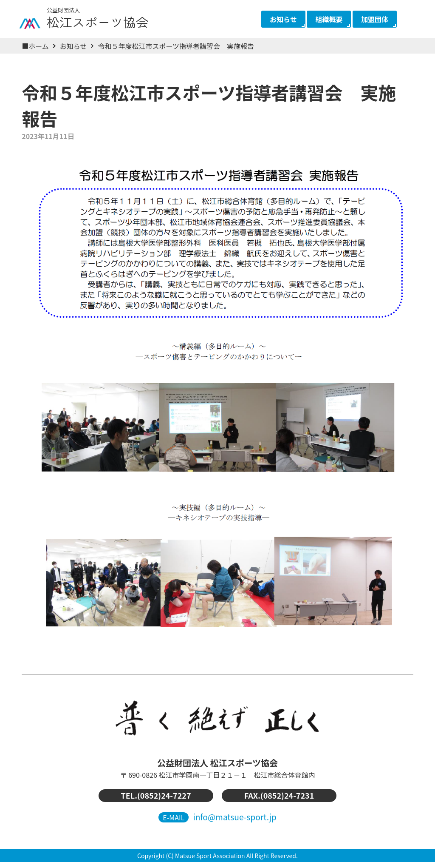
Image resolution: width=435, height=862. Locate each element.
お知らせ (283, 19)
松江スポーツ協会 (106, 16)
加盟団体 (374, 19)
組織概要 (328, 19)
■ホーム (35, 46)
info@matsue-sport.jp (234, 817)
